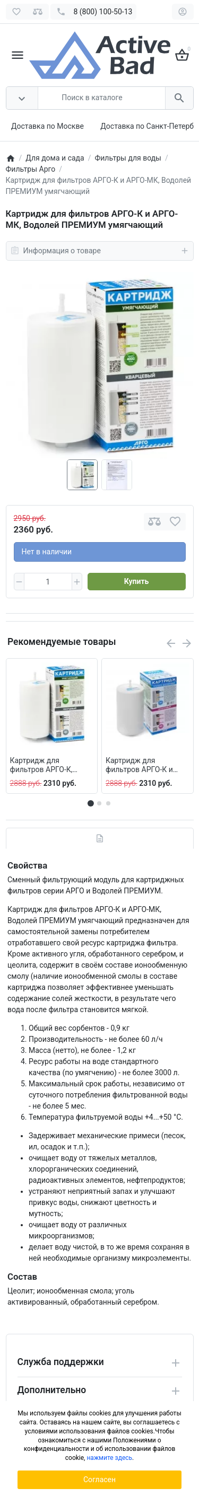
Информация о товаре (99, 250)
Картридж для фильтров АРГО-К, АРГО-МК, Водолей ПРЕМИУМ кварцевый (49, 765)
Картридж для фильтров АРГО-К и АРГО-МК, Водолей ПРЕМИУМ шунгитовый (147, 765)
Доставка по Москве (47, 126)
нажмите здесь (109, 1457)
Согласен (99, 1479)
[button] (99, 803)
